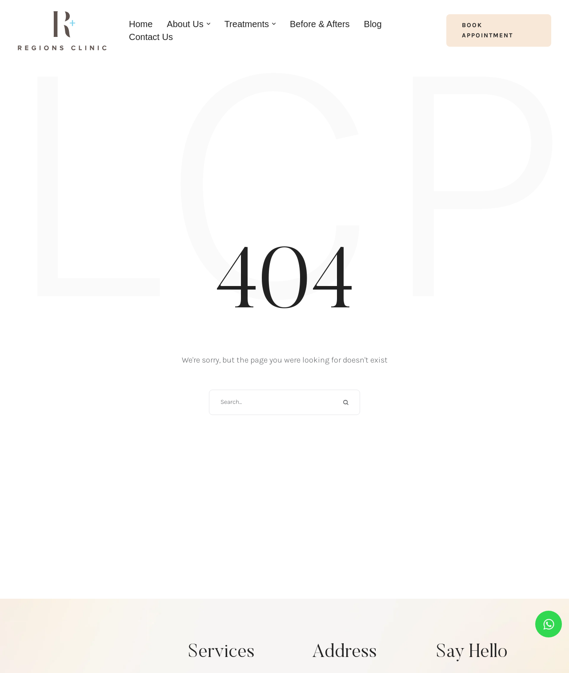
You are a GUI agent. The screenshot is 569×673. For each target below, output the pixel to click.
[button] (498, 30)
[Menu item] (140, 24)
